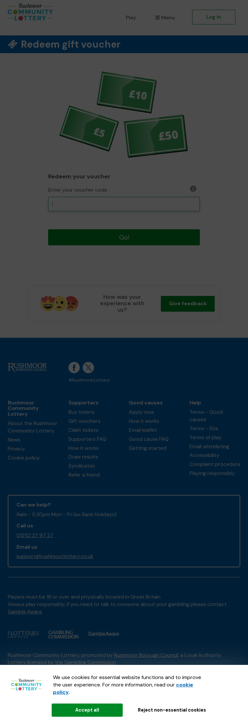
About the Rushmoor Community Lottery (32, 427)
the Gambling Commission (85, 662)
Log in (213, 17)
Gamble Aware (25, 611)
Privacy (16, 448)
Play (131, 17)
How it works (83, 448)
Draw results (83, 456)
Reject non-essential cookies (172, 710)
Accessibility (204, 455)
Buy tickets (81, 412)
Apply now (141, 412)
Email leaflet (143, 430)
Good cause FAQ (149, 439)
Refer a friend (84, 474)
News (14, 439)
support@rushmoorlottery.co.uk (54, 556)
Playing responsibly (212, 473)
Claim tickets (83, 430)
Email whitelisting (209, 446)
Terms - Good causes (206, 416)
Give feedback (188, 303)
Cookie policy (24, 457)
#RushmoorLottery (89, 380)
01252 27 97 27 (34, 535)
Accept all (87, 710)
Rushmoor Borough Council (146, 655)
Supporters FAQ (87, 439)
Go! (124, 237)
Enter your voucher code (77, 189)
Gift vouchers (84, 421)
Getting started (147, 448)
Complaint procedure (215, 464)
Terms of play (206, 437)
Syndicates (81, 465)
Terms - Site (204, 428)
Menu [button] (165, 17)
